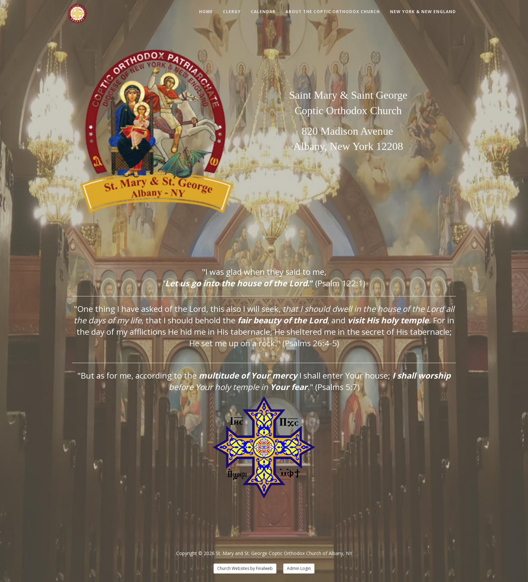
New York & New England (423, 11)
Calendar (263, 11)
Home (206, 11)
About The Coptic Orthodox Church (333, 11)
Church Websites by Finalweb (245, 568)
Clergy (232, 11)
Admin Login (299, 568)
